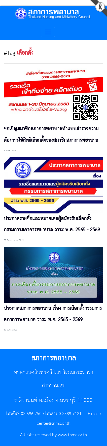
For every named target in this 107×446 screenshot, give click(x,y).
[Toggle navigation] (48, 32)
